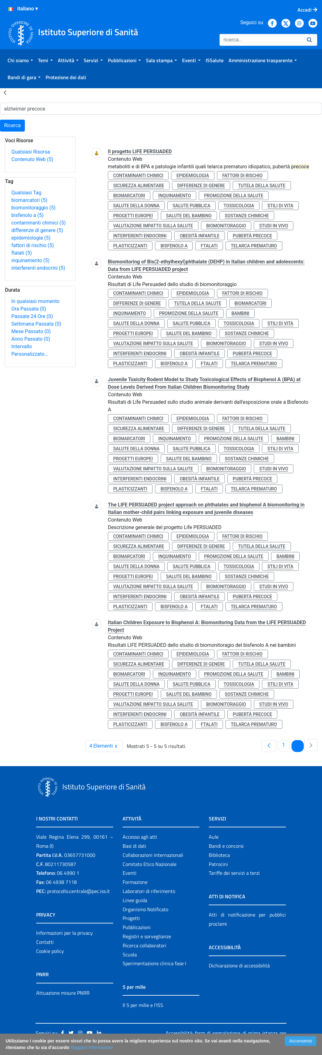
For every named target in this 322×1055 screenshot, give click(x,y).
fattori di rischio (32, 245)
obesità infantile (199, 235)
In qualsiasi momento (35, 301)
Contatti (45, 942)
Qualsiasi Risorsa (30, 152)
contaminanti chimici (38, 223)
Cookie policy (50, 951)
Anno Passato (30, 339)
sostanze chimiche (247, 215)
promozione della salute (233, 195)
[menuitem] (20, 60)
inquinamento (30, 260)
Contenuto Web (32, 159)
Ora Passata (28, 309)
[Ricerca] (260, 40)
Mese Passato (31, 331)
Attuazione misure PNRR (63, 993)
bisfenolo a (27, 215)
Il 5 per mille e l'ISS (143, 1005)
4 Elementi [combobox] (105, 746)
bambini (240, 313)
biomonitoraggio (33, 208)
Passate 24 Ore (32, 316)
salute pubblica (191, 205)
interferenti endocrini (38, 268)
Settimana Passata (36, 324)
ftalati (21, 253)
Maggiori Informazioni (91, 1047)
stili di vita (280, 205)
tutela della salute (261, 185)
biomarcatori (29, 200)
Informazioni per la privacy (64, 933)
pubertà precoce (252, 235)
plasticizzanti (130, 245)
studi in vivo (273, 225)
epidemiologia (31, 238)
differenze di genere (37, 230)
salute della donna (136, 205)
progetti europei (133, 215)
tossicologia (239, 205)
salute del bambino (189, 215)
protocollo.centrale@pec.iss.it (78, 891)
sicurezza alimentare (138, 185)
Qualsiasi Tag (26, 193)
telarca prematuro (254, 245)
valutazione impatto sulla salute (153, 225)
